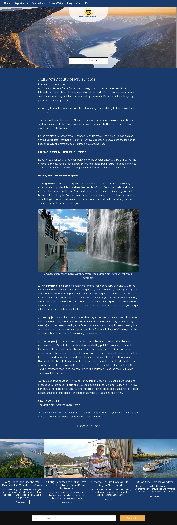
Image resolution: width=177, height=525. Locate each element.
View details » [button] (22, 502)
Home (7, 3)
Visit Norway (60, 108)
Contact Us (82, 3)
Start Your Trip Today (88, 425)
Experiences (21, 3)
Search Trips (56, 3)
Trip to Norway (88, 60)
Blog (69, 3)
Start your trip (132, 518)
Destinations (38, 3)
